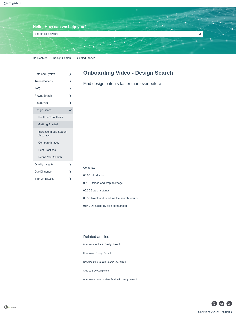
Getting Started (86, 58)
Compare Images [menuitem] (48, 142)
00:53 (86, 198)
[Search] (200, 34)
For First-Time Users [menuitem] (50, 117)
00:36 (86, 190)
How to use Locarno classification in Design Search (110, 279)
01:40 (86, 205)
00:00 (86, 175)
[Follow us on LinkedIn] (214, 303)
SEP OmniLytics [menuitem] (44, 178)
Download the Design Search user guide (104, 262)
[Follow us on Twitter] (229, 303)
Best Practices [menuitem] (47, 150)
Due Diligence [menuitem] (43, 171)
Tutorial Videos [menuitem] (44, 81)
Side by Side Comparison (96, 270)
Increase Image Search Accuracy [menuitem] (52, 133)
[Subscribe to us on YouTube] (221, 303)
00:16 (86, 183)
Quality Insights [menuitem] (44, 164)
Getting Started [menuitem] (48, 124)
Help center (40, 58)
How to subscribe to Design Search (101, 244)
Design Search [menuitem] (44, 110)
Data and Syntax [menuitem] (45, 74)
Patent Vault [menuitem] (42, 102)
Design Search (62, 58)
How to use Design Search (97, 253)
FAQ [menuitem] (37, 88)
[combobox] (115, 34)
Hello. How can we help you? (60, 27)
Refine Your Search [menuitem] (50, 157)
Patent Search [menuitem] (43, 95)
